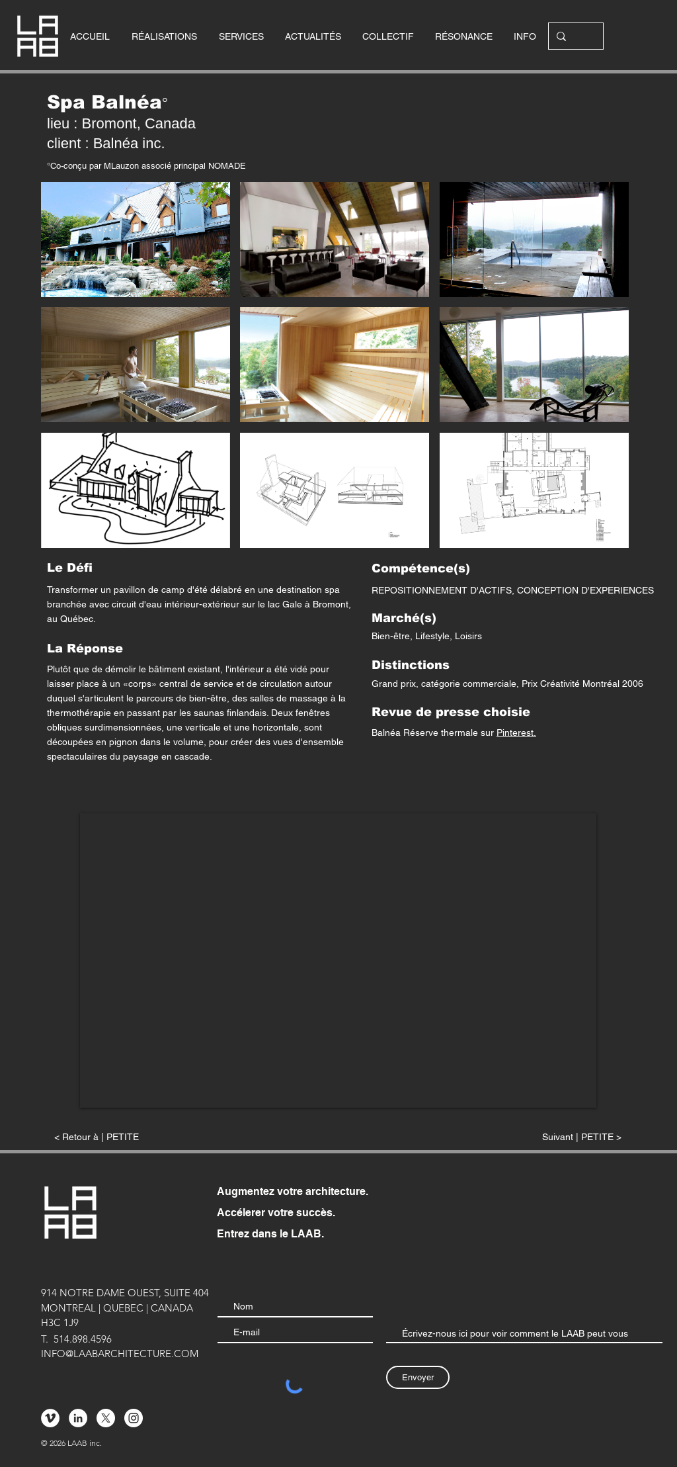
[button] (135, 239)
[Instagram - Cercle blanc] (133, 1418)
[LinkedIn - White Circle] (78, 1418)
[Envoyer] (418, 1377)
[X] (106, 1418)
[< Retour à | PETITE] (140, 1137)
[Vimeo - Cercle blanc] (50, 1418)
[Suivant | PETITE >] (529, 1137)
